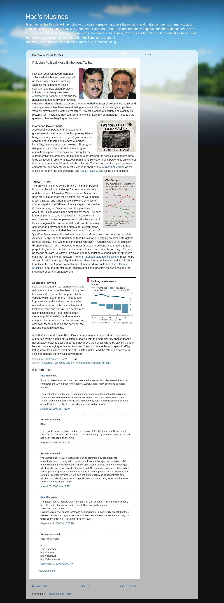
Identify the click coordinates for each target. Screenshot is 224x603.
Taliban (106, 362)
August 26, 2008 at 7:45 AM (55, 408)
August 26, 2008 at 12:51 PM (55, 442)
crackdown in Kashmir (45, 96)
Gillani (76, 362)
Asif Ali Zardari (116, 167)
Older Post (128, 586)
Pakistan (96, 362)
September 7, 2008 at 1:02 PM (56, 563)
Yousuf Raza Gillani (91, 170)
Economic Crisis (63, 362)
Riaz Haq (45, 375)
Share (147, 54)
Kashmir (85, 362)
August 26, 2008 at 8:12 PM (55, 486)
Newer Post (41, 586)
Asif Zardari (47, 362)
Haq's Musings (47, 16)
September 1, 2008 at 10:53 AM (57, 523)
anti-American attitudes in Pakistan (99, 256)
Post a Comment (46, 570)
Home (84, 586)
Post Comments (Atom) (59, 593)
